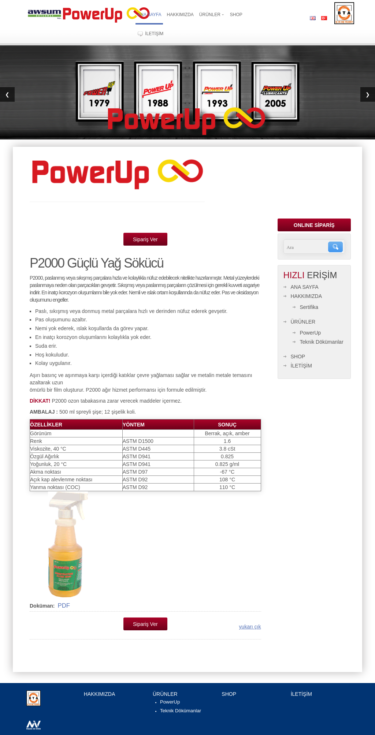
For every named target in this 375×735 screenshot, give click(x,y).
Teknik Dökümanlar (322, 342)
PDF (63, 605)
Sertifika (309, 307)
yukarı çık (250, 627)
